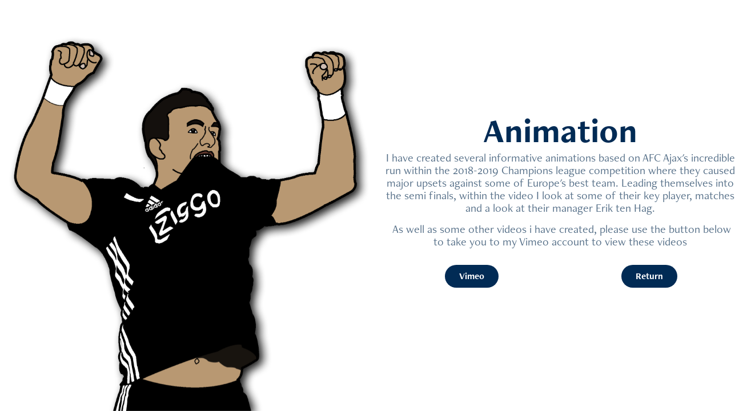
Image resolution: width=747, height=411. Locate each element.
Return (649, 276)
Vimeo (471, 276)
